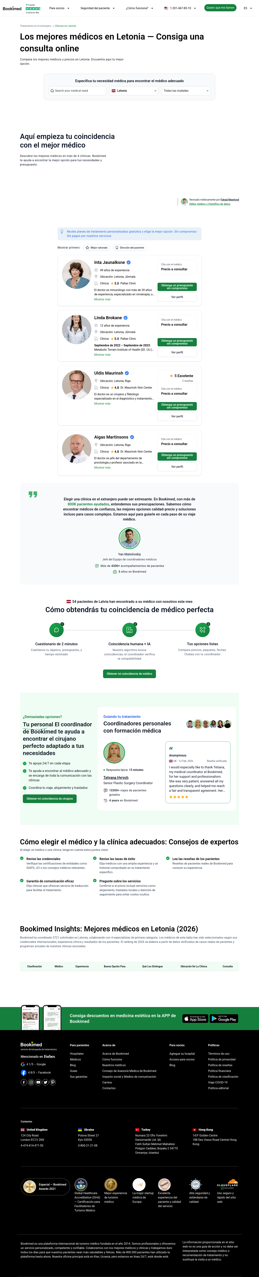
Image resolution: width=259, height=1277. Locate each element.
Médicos (75, 1056)
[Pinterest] (52, 1078)
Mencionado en (38, 1054)
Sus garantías (78, 1074)
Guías (73, 1068)
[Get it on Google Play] (224, 1017)
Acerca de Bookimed (115, 1051)
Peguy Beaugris (116, 777)
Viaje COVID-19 (218, 1079)
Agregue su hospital (182, 1051)
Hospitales (77, 1051)
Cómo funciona (112, 1056)
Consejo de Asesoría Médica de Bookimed (129, 1068)
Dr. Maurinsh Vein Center (136, 387)
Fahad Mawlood (230, 199)
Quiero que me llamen (220, 7)
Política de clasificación (223, 1074)
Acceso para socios (182, 1056)
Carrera (107, 1079)
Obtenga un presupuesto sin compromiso (177, 287)
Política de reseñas (220, 1062)
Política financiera (219, 1068)
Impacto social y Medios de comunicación (129, 1074)
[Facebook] (24, 1078)
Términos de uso (218, 1051)
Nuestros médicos (114, 1062)
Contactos (108, 1085)
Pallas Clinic (128, 283)
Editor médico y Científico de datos (209, 204)
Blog (73, 1062)
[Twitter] (45, 1078)
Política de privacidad (221, 1056)
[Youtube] (38, 1078)
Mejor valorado (97, 247)
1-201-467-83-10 (180, 8)
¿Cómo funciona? (140, 8)
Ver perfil (177, 297)
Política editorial (218, 1085)
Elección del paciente (129, 247)
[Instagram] (31, 1078)
